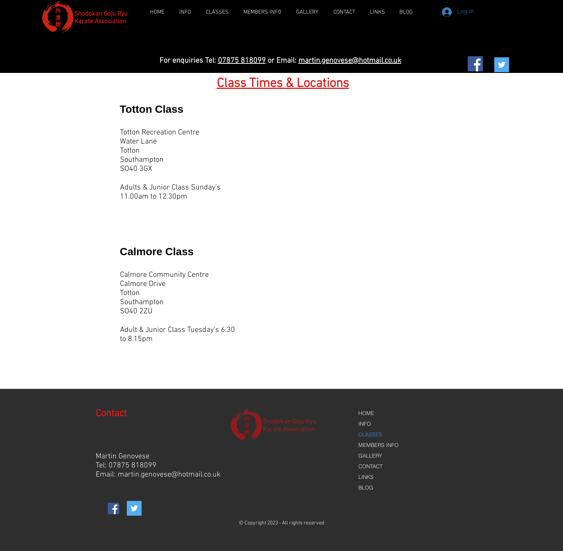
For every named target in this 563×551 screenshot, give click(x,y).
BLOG (365, 487)
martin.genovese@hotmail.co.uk (349, 60)
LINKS (366, 477)
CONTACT (370, 466)
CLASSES (370, 434)
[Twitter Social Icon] (501, 64)
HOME (366, 413)
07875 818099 (242, 60)
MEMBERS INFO (378, 445)
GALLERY (370, 455)
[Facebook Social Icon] (475, 63)
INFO (364, 423)
